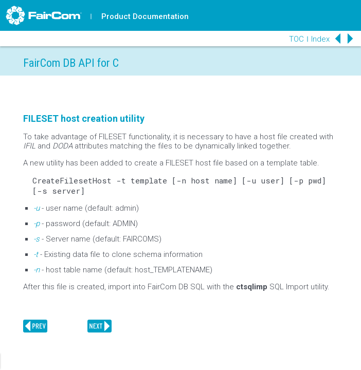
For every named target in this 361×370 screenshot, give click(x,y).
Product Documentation (145, 16)
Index (320, 39)
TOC (296, 39)
